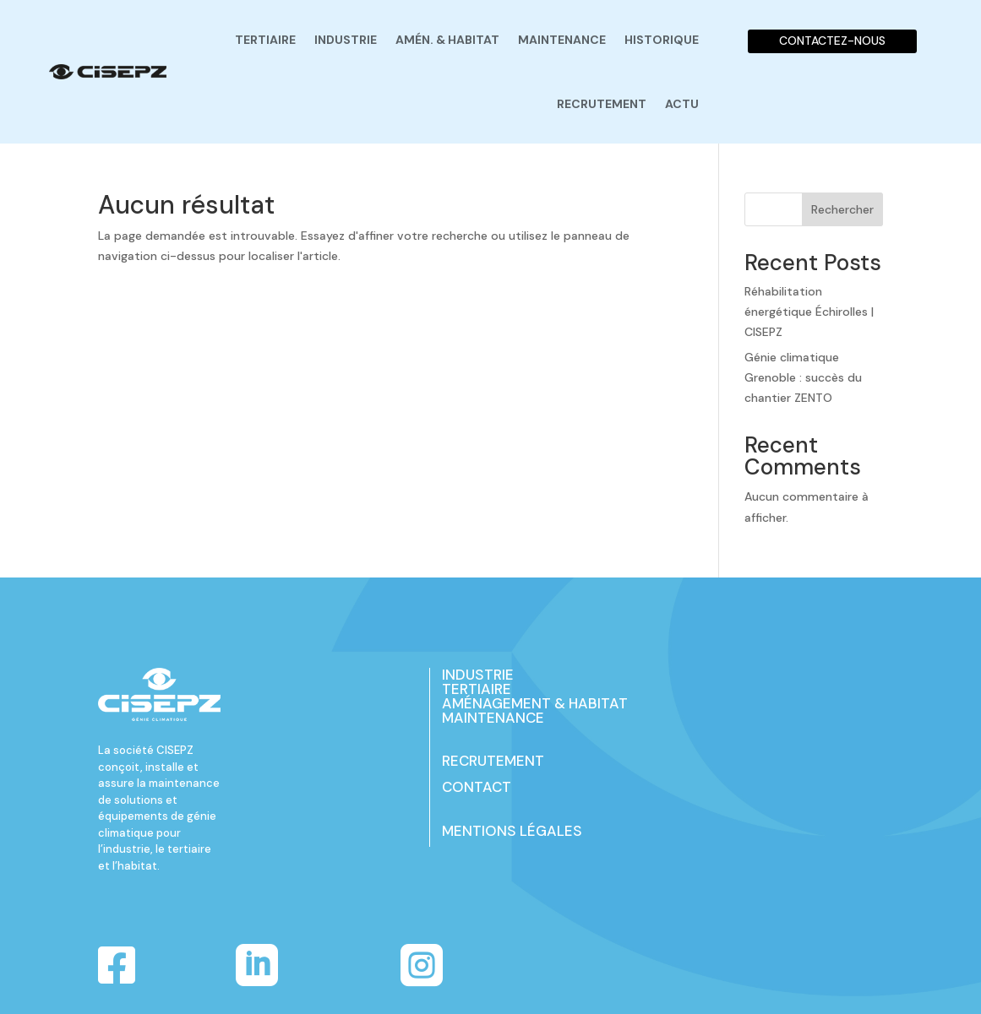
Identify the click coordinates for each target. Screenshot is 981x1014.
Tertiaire (265, 39)
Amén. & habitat (447, 39)
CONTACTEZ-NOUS (832, 40)
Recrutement (601, 103)
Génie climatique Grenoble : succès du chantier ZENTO (803, 377)
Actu (682, 103)
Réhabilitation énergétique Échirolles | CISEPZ (809, 311)
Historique (661, 39)
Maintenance (562, 39)
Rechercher (842, 209)
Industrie (345, 39)
